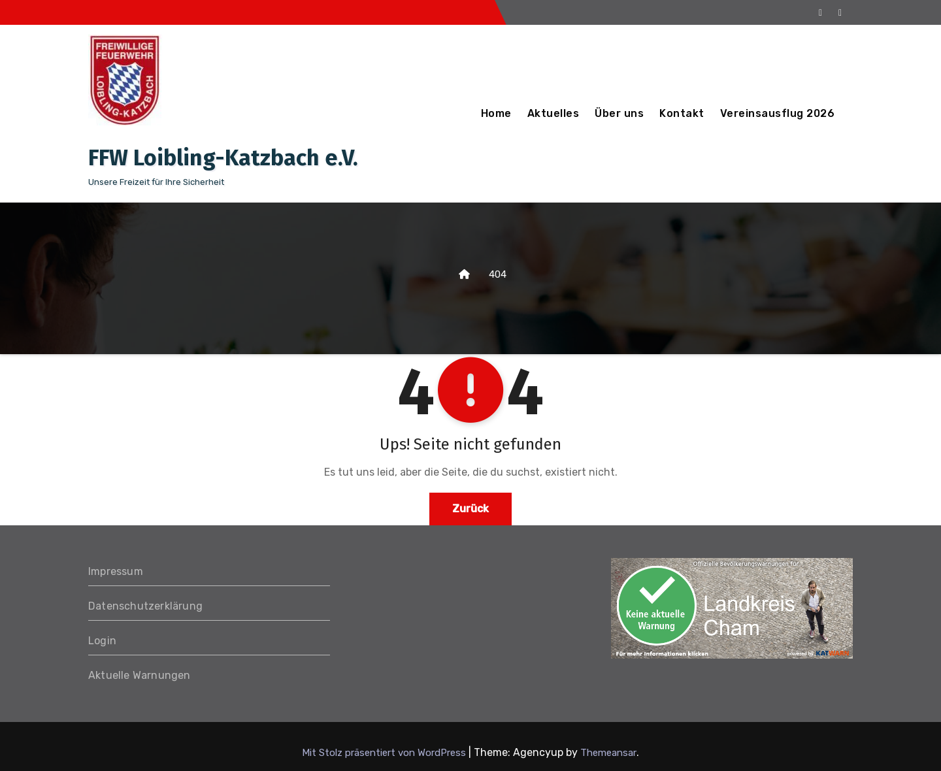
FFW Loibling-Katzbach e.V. (223, 157)
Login (102, 640)
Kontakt (681, 113)
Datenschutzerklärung (145, 606)
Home (496, 113)
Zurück (470, 508)
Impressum (115, 571)
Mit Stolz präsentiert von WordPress (385, 753)
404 (497, 274)
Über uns (619, 113)
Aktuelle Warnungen (139, 675)
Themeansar (608, 753)
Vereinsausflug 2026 (777, 113)
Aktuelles (553, 113)
